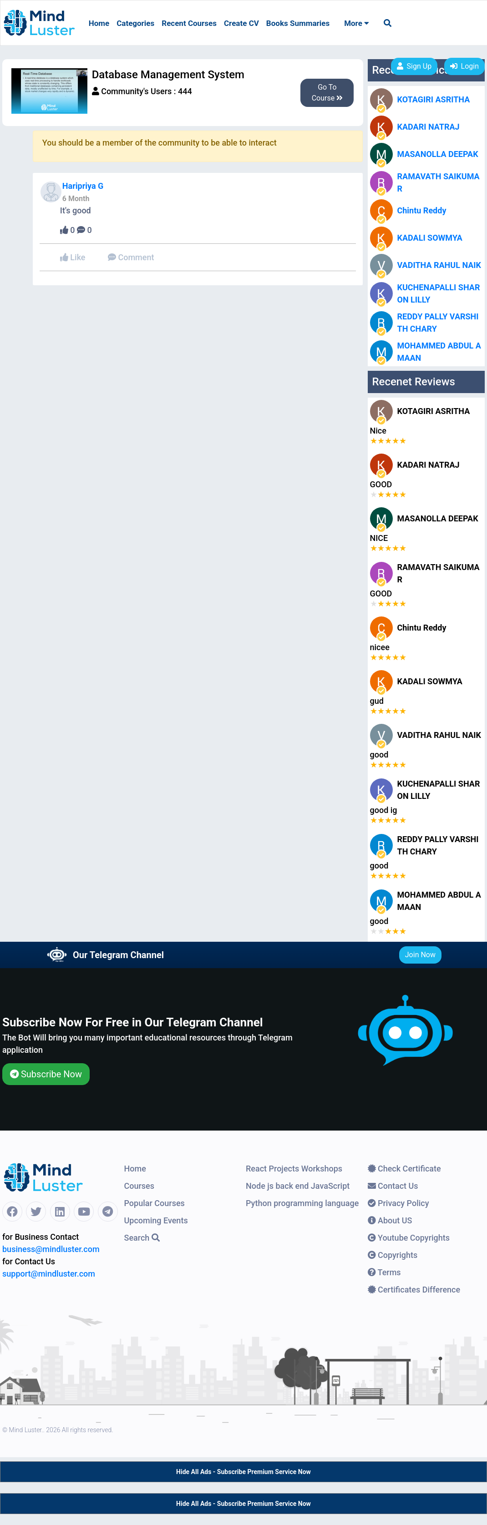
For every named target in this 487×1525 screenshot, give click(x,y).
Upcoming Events (156, 1220)
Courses (139, 1186)
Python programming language (302, 1203)
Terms (384, 1272)
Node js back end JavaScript (298, 1186)
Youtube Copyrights (409, 1237)
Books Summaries (298, 23)
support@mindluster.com (48, 1273)
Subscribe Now (46, 1074)
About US (390, 1220)
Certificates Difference (414, 1289)
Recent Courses (189, 23)
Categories (135, 23)
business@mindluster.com (51, 1249)
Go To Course (327, 92)
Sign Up (414, 66)
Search (142, 1237)
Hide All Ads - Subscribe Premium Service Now (243, 1471)
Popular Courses (154, 1203)
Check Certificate (404, 1168)
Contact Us (393, 1186)
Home (99, 23)
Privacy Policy (398, 1203)
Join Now (420, 954)
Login (464, 66)
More (356, 23)
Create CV (241, 23)
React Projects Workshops (294, 1168)
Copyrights (393, 1255)
